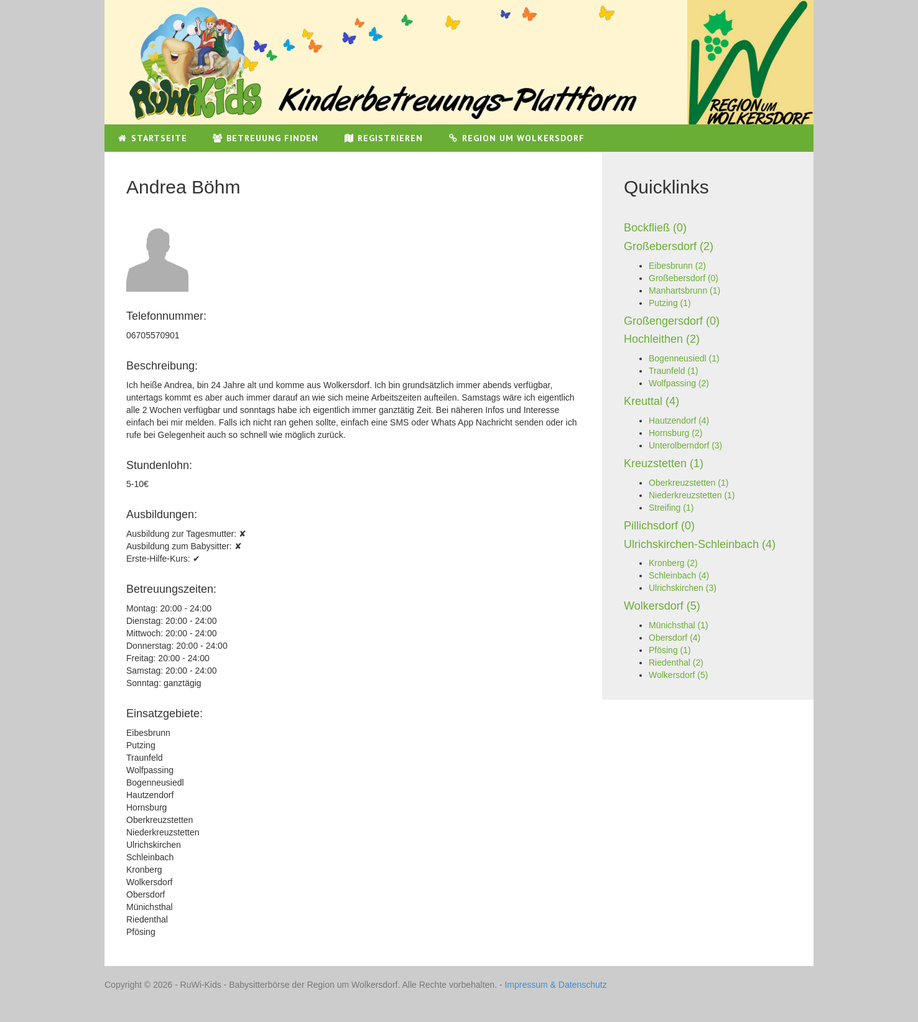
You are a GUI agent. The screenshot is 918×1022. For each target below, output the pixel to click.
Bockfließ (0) (655, 227)
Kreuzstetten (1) (663, 463)
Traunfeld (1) (673, 371)
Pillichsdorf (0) (659, 525)
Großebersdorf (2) (668, 246)
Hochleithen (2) (662, 339)
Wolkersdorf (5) (662, 606)
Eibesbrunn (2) (677, 266)
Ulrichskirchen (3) (682, 588)
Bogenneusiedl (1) (684, 358)
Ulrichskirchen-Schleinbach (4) (700, 544)
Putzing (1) (670, 303)
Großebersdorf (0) (683, 278)
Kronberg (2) (673, 563)
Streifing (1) (671, 508)
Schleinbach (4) (679, 575)
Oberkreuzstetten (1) (688, 483)
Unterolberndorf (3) (685, 445)
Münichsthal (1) (678, 625)
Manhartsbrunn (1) (684, 290)
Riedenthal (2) (676, 662)
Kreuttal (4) (651, 401)
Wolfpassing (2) (679, 383)
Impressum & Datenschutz (555, 985)
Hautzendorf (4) (679, 420)
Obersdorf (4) (674, 638)
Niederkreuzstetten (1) (692, 495)
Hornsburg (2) (675, 433)
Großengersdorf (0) (672, 321)
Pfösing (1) (670, 650)
